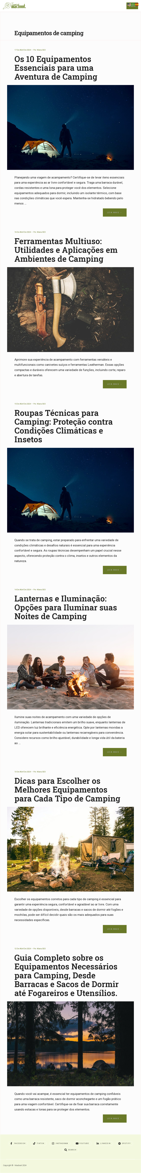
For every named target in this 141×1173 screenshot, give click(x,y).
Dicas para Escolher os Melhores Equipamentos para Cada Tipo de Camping (67, 789)
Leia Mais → (114, 212)
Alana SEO (41, 50)
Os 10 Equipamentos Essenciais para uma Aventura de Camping (55, 67)
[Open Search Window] (70, 1150)
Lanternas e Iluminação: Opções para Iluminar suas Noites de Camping (65, 607)
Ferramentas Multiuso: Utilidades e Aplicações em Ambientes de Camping (66, 250)
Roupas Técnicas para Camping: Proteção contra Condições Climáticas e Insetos (63, 426)
